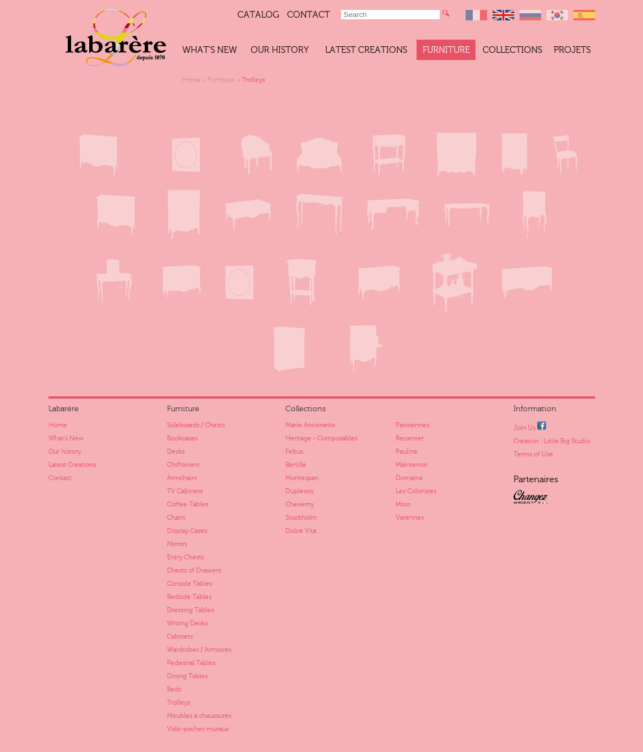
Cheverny (299, 504)
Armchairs (182, 478)
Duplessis (299, 491)
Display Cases (187, 531)
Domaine (409, 478)
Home (191, 80)
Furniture (446, 50)
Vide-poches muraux (198, 729)
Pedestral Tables (191, 663)
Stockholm (301, 517)
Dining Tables (187, 676)
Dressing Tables (190, 610)
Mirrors (177, 544)
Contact (308, 15)
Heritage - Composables (321, 438)
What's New (209, 50)
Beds (174, 689)
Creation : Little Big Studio (552, 441)
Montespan (301, 478)
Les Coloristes (416, 491)
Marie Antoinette (310, 425)
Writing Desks (187, 623)
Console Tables (189, 583)
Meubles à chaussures (199, 716)
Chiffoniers (183, 464)
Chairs (176, 517)
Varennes (410, 517)
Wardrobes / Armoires (199, 649)
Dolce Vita (300, 531)
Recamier (410, 438)
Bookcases (182, 438)
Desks (176, 451)
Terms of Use (533, 454)
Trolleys (253, 80)
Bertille (295, 464)
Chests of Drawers (194, 570)
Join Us (530, 426)
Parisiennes (412, 425)
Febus (294, 451)
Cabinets (180, 636)
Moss (403, 504)
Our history (280, 50)
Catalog (258, 15)
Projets (572, 50)
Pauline (407, 451)
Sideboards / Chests (196, 425)
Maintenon (412, 464)
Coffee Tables (187, 504)
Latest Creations (366, 50)
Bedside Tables (189, 597)
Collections (512, 50)
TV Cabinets (185, 491)
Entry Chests (185, 557)
